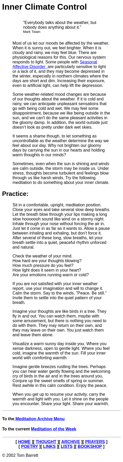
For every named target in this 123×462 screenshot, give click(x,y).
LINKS (49, 446)
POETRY (29, 446)
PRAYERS (95, 442)
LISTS (66, 446)
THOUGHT (46, 442)
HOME (24, 442)
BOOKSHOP (90, 446)
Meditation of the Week (53, 429)
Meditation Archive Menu (39, 419)
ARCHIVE (70, 442)
